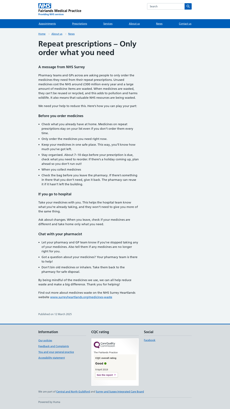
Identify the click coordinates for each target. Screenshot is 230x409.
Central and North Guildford (73, 391)
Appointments (47, 23)
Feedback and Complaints (53, 346)
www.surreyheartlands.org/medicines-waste (81, 297)
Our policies (45, 340)
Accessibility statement (51, 357)
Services (107, 23)
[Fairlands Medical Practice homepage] (59, 9)
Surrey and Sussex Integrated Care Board (120, 391)
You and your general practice (56, 352)
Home (42, 33)
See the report (105, 375)
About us (134, 23)
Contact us (185, 23)
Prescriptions (79, 23)
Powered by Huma (49, 402)
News (159, 23)
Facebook (149, 340)
